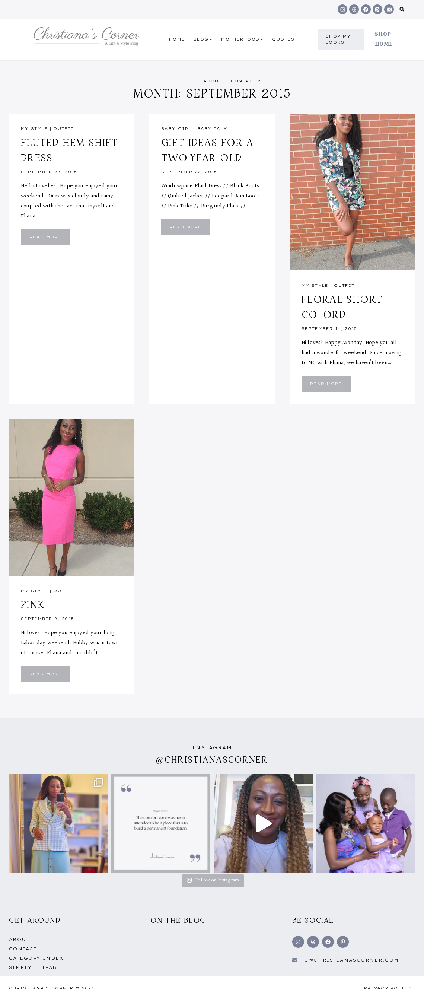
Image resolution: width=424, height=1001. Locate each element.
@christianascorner (212, 759)
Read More (49, 239)
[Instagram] (342, 9)
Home (177, 39)
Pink (33, 604)
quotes (283, 39)
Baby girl (176, 128)
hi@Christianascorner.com (349, 960)
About (212, 81)
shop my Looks (338, 39)
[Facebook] (366, 9)
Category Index (36, 958)
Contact (23, 948)
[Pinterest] (377, 9)
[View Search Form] (402, 9)
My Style (34, 128)
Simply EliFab (33, 967)
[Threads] (354, 9)
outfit (63, 128)
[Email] (389, 9)
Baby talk (212, 128)
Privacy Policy (388, 988)
